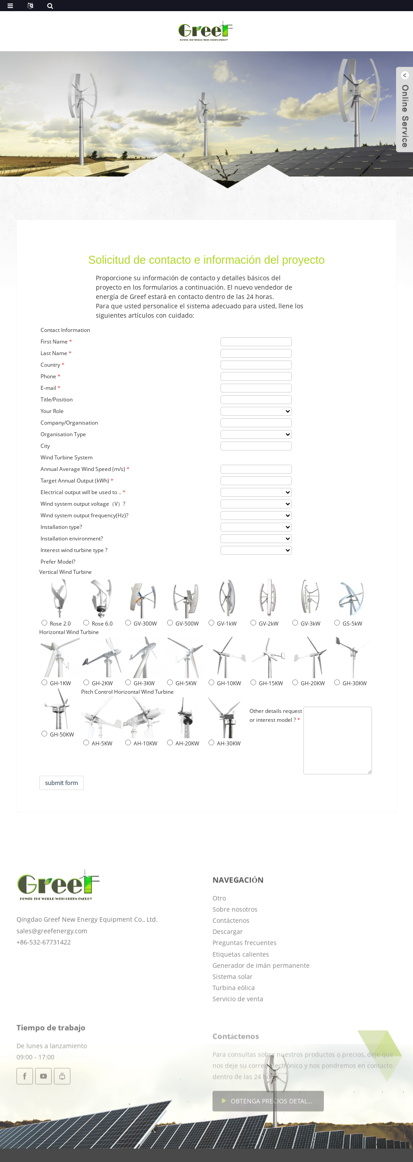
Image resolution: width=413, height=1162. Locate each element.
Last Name (54, 353)
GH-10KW (225, 683)
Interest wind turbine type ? (74, 550)
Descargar (228, 966)
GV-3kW (306, 623)
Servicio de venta (238, 1034)
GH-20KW (308, 683)
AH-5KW (97, 743)
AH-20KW (183, 743)
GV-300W (141, 623)
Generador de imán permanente (261, 1000)
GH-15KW (266, 683)
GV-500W (183, 623)
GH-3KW (140, 683)
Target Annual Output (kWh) (75, 480)
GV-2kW (264, 623)
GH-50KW (57, 734)
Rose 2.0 (56, 623)
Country (50, 364)
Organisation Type (63, 434)
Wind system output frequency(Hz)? (84, 515)
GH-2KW (98, 683)
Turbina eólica (234, 1023)
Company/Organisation (69, 422)
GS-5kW (348, 623)
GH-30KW (350, 683)
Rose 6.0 (98, 623)
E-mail (48, 388)
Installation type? (61, 527)
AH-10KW (141, 743)
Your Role (52, 411)
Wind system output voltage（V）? (83, 503)
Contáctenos (231, 955)
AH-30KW (225, 743)
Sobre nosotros (235, 944)
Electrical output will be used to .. (81, 492)
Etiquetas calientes (241, 989)
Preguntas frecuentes (245, 978)
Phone (48, 376)
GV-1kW (223, 623)
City (45, 446)
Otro (219, 933)
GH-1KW (56, 683)
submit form (61, 783)
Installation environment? (72, 538)
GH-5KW (181, 683)
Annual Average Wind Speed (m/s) (83, 469)
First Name (54, 341)
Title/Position (57, 399)
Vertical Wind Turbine (65, 572)
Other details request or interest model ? (275, 715)
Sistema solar (233, 1011)
